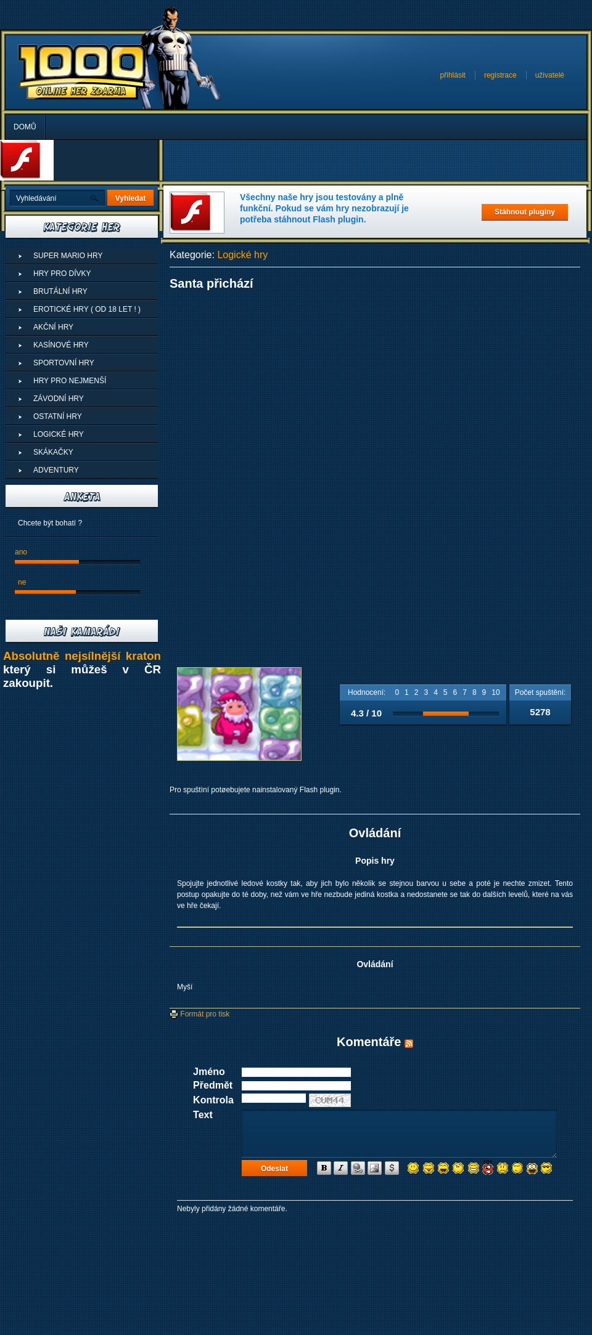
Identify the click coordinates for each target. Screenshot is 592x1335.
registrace (500, 75)
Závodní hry (58, 398)
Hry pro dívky (62, 273)
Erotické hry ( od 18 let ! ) (87, 309)
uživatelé (549, 75)
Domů (25, 127)
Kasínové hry (61, 345)
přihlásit (453, 75)
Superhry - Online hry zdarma (82, 72)
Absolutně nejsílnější (64, 655)
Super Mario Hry (67, 255)
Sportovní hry (63, 363)
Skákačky (53, 452)
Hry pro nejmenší (69, 380)
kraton (143, 655)
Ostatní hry (57, 416)
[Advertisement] (375, 383)
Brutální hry (60, 291)
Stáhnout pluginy (525, 212)
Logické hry (242, 255)
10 (495, 692)
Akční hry (53, 327)
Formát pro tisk (199, 1014)
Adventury (56, 470)
